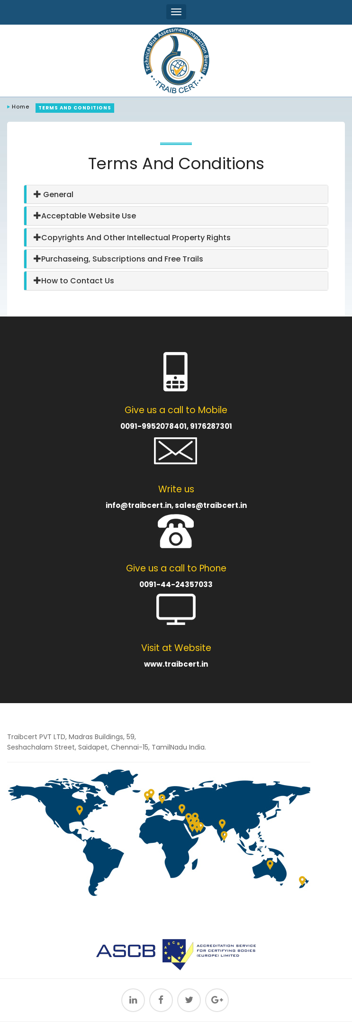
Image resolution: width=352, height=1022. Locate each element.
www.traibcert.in (176, 664)
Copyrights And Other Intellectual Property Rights (132, 237)
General (53, 194)
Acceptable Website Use (85, 215)
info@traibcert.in (138, 505)
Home (20, 106)
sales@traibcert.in (211, 505)
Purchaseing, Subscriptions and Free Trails (118, 258)
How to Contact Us (74, 280)
